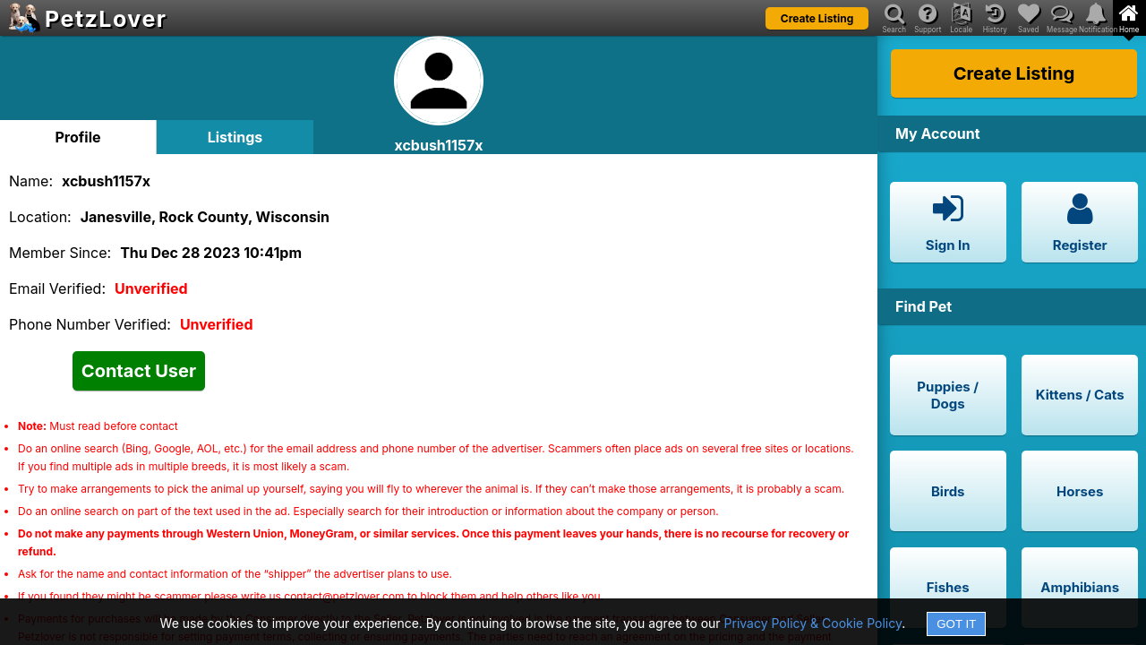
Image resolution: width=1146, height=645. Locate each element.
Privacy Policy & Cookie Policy (813, 623)
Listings (235, 137)
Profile (77, 137)
